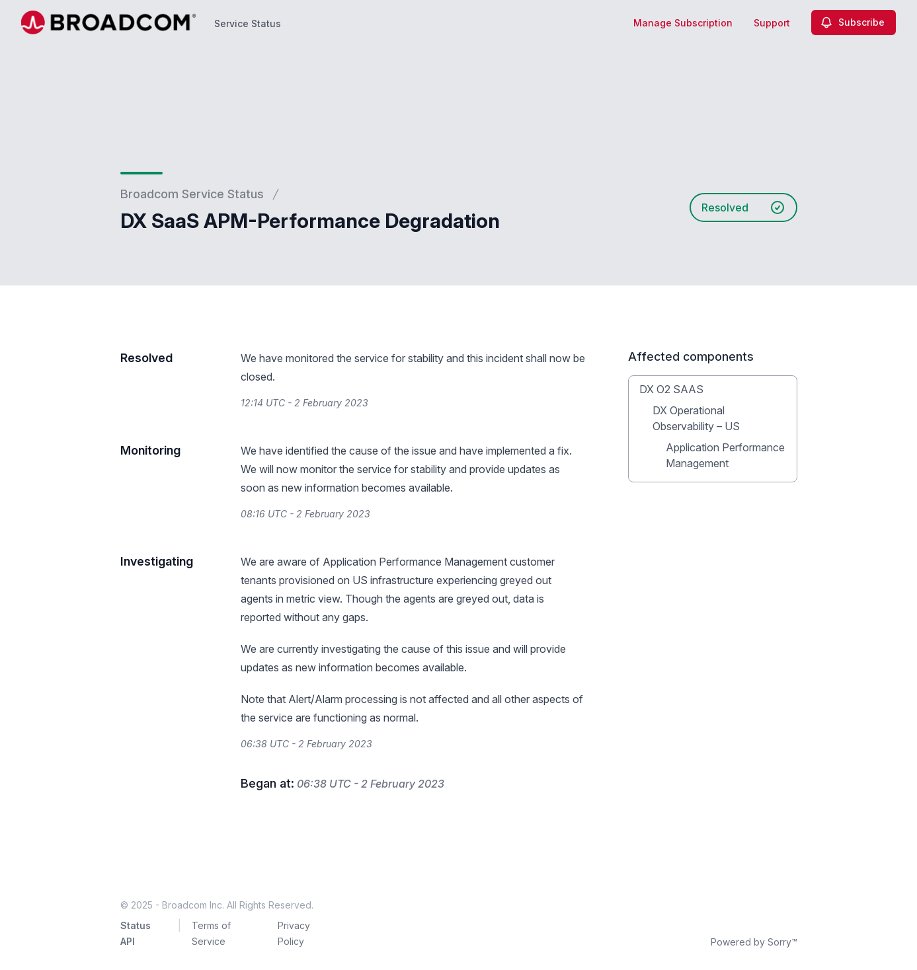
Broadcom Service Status (192, 194)
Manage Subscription (683, 22)
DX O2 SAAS (671, 389)
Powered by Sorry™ (754, 942)
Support (772, 22)
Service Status (247, 23)
